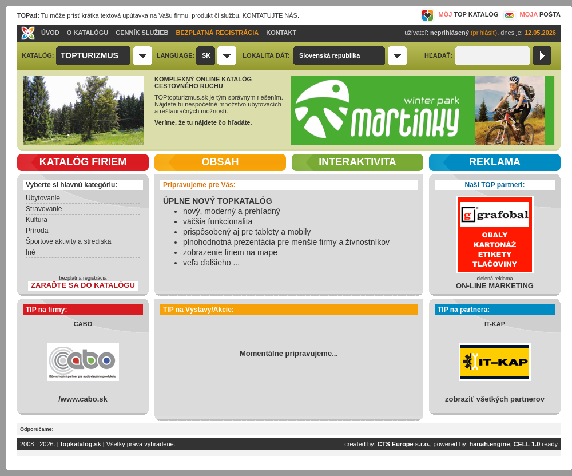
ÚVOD (50, 32)
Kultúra (36, 220)
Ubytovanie (43, 198)
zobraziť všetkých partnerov (495, 399)
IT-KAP (494, 323)
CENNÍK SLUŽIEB (142, 32)
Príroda (37, 231)
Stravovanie (44, 209)
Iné (30, 252)
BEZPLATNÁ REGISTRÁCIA (217, 32)
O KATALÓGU (87, 32)
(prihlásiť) (484, 32)
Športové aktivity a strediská (68, 241)
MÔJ (459, 14)
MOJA (531, 14)
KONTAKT (281, 32)
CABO (83, 323)
